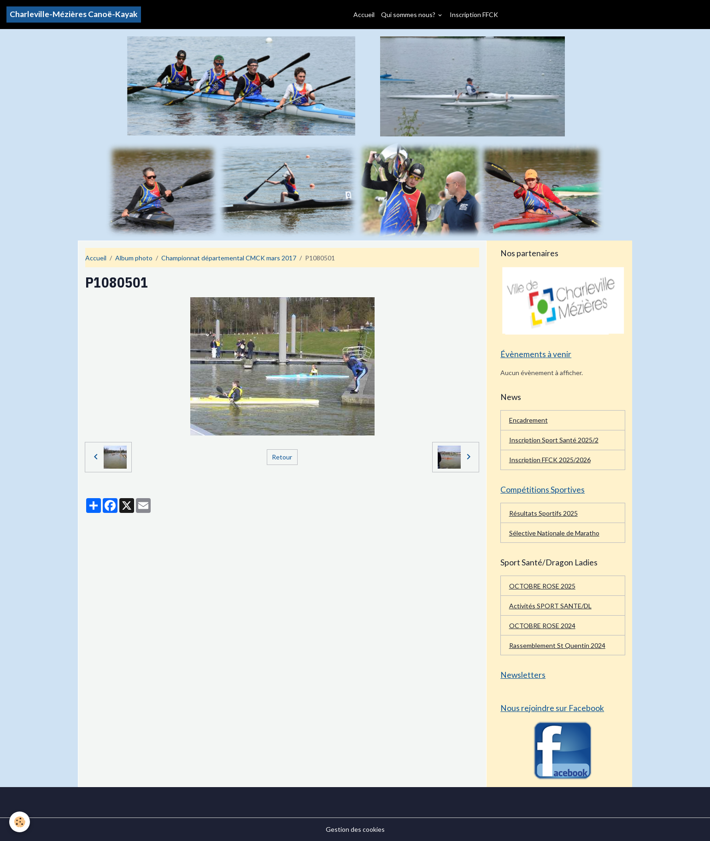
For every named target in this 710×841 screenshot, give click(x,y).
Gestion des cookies (355, 829)
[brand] (73, 14)
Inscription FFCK (474, 14)
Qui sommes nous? (409, 14)
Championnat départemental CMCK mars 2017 (228, 258)
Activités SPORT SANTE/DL (550, 606)
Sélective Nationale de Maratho (554, 533)
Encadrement (528, 420)
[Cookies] (19, 822)
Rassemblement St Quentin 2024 (557, 645)
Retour (282, 457)
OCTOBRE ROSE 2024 (542, 625)
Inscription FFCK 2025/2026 (550, 460)
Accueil (364, 14)
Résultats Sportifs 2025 (543, 513)
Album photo (134, 258)
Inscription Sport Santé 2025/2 (554, 440)
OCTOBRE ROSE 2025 (542, 586)
